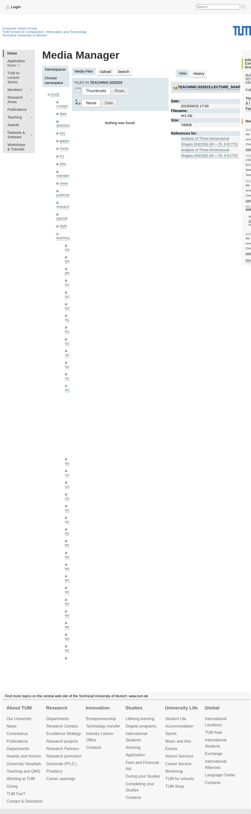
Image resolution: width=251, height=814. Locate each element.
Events (171, 749)
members (63, 176)
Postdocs (54, 771)
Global (212, 707)
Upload (105, 72)
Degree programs (141, 726)
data (63, 114)
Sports (171, 733)
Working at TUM (21, 779)
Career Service (178, 764)
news (64, 183)
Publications (17, 110)
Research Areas (15, 99)
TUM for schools (179, 779)
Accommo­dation (179, 726)
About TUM (19, 707)
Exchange (213, 754)
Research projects (62, 741)
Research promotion (64, 756)
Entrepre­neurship (101, 719)
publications (65, 195)
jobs (63, 164)
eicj (62, 133)
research (63, 207)
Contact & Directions (24, 801)
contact (62, 106)
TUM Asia (213, 732)
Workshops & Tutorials (16, 147)
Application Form (16, 63)
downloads (64, 125)
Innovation (98, 707)
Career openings (60, 779)
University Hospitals (24, 764)
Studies (133, 707)
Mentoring (174, 771)
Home (12, 53)
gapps (64, 141)
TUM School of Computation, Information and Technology (44, 32)
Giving (12, 786)
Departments (18, 749)
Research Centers (62, 726)
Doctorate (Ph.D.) (61, 764)
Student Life (175, 719)
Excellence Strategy (63, 733)
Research (56, 707)
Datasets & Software (16, 135)
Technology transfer (103, 726)
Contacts (93, 747)
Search (123, 72)
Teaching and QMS (23, 771)
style (63, 226)
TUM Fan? (16, 794)
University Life (181, 707)
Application (135, 755)
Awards (13, 125)
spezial (61, 218)
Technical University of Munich (24, 35)
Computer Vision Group (19, 28)
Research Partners (62, 749)
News (12, 726)
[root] (55, 94)
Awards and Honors (24, 756)
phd (68, 261)
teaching (63, 238)
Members (14, 90)
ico (62, 156)
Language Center (220, 775)
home (64, 148)
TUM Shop (174, 786)
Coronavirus (17, 733)
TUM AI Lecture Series (13, 77)
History (198, 74)
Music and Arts (178, 741)
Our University (19, 719)
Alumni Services (179, 756)
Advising (133, 747)
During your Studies (143, 776)
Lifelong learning (140, 719)
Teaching (14, 117)
